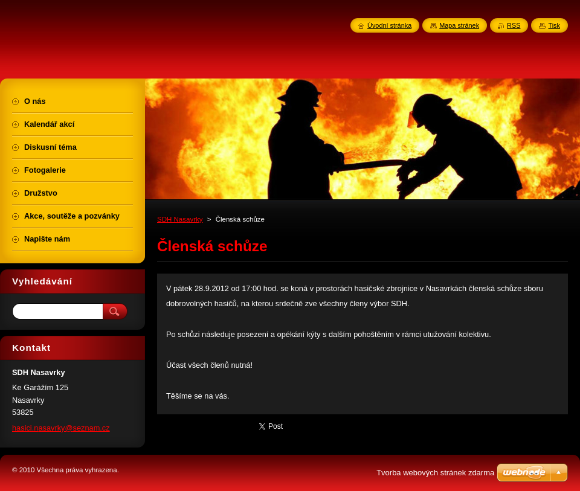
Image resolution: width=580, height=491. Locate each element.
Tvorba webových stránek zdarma (435, 472)
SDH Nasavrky (180, 219)
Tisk (554, 25)
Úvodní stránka (389, 25)
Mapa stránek (459, 25)
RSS (513, 25)
